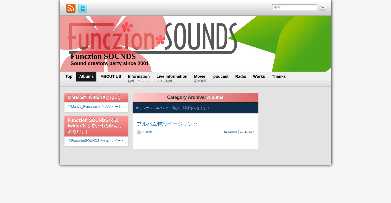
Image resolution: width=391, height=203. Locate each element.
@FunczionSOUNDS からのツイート (96, 141)
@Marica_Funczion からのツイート (95, 107)
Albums (147, 131)
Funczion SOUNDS (103, 56)
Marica (232, 131)
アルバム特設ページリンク (167, 124)
